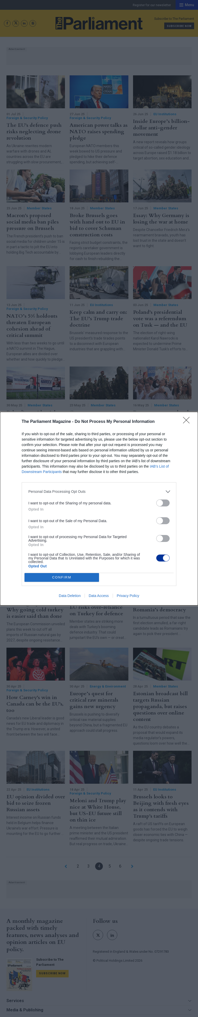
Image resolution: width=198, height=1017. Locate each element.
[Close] (188, 422)
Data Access (99, 596)
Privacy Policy (128, 596)
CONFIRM (61, 577)
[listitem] (99, 491)
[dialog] (99, 508)
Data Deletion (70, 596)
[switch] (163, 502)
